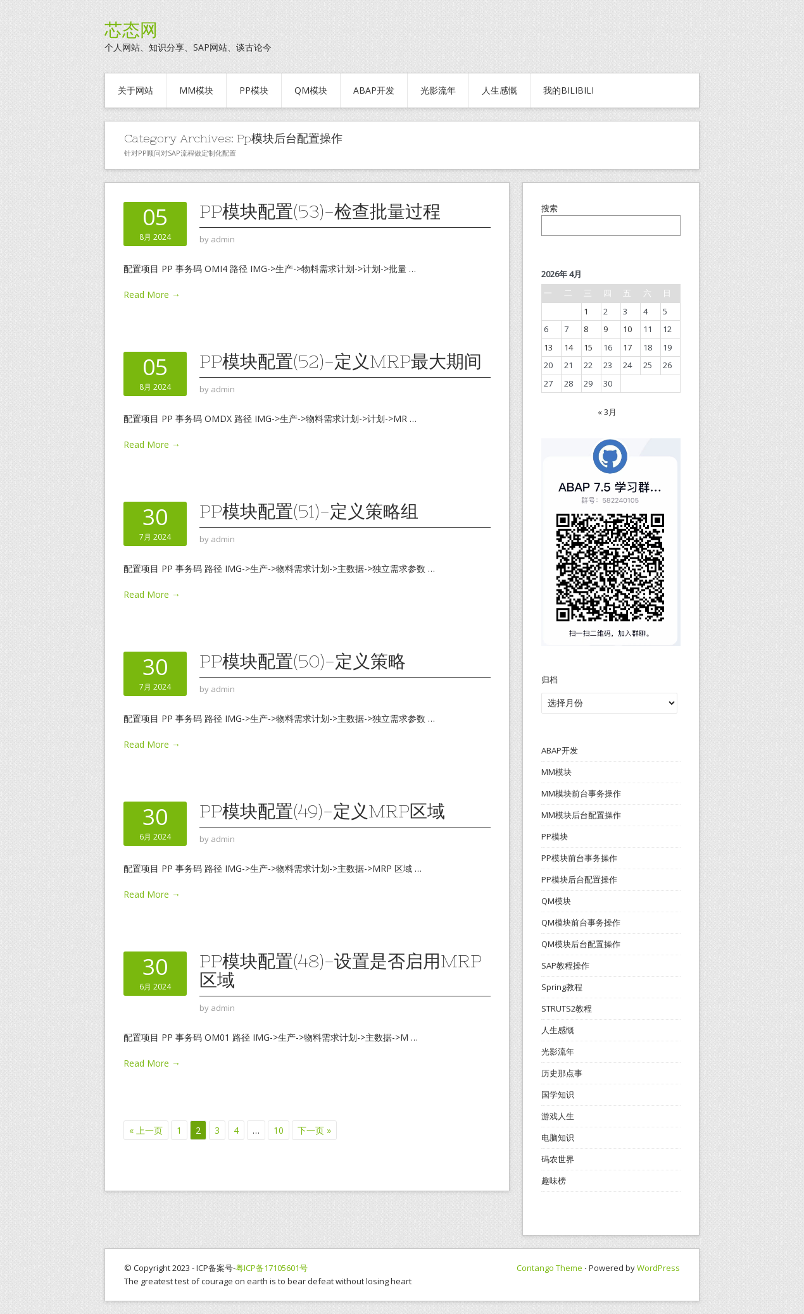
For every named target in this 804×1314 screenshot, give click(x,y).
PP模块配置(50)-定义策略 (302, 661)
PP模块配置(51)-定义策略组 (308, 511)
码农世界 (557, 1159)
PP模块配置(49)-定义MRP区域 (322, 811)
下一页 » (314, 1130)
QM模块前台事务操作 (580, 922)
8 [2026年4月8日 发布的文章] (586, 329)
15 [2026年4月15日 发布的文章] (588, 347)
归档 (549, 679)
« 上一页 (146, 1130)
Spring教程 (561, 987)
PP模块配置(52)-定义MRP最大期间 (340, 361)
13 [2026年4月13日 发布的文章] (548, 347)
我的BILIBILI (568, 90)
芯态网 (131, 30)
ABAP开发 (373, 90)
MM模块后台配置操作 (581, 815)
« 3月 (607, 412)
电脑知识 (557, 1137)
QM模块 (310, 90)
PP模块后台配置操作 (579, 879)
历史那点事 (561, 1073)
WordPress (658, 1268)
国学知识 (557, 1094)
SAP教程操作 (565, 965)
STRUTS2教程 (566, 1008)
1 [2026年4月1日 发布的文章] (586, 311)
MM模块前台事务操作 (581, 793)
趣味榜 (553, 1180)
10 (278, 1130)
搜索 (549, 208)
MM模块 (196, 90)
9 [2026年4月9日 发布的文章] (605, 329)
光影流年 (438, 90)
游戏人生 (557, 1116)
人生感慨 (499, 90)
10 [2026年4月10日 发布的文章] (627, 329)
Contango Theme (549, 1268)
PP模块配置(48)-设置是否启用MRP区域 (340, 970)
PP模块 (253, 90)
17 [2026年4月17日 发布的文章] (627, 347)
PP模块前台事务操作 (579, 858)
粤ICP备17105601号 (272, 1268)
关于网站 (135, 90)
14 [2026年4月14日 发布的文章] (568, 347)
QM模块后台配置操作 (580, 944)
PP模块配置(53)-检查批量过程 (320, 211)
